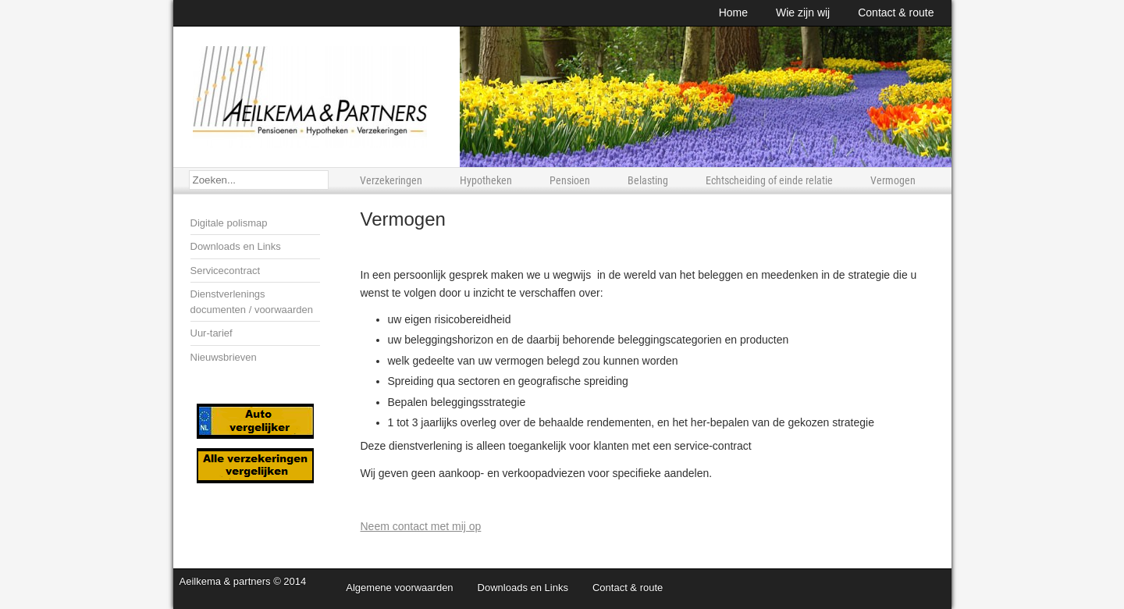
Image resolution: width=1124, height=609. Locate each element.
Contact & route (896, 12)
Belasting (648, 180)
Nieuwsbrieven (223, 357)
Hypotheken (486, 180)
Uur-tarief (211, 333)
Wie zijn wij (803, 12)
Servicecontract (225, 270)
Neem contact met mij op (421, 526)
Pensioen (570, 180)
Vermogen (893, 180)
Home (733, 12)
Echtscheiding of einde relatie (769, 180)
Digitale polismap (229, 223)
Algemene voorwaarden (399, 587)
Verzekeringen (391, 180)
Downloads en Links (235, 246)
